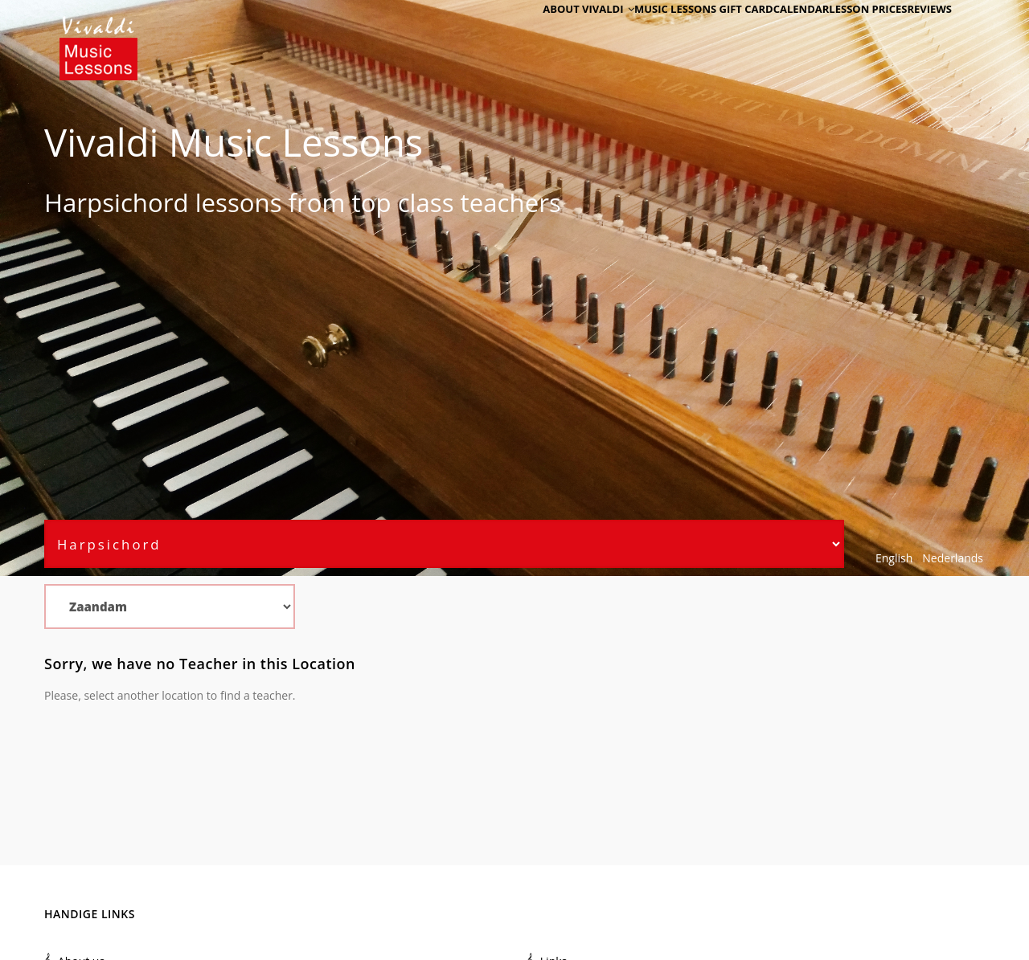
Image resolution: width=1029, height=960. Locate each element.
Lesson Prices (847, 34)
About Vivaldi (536, 34)
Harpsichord (116, 202)
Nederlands (952, 558)
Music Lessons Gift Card (660, 34)
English (893, 558)
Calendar (767, 34)
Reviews (922, 34)
